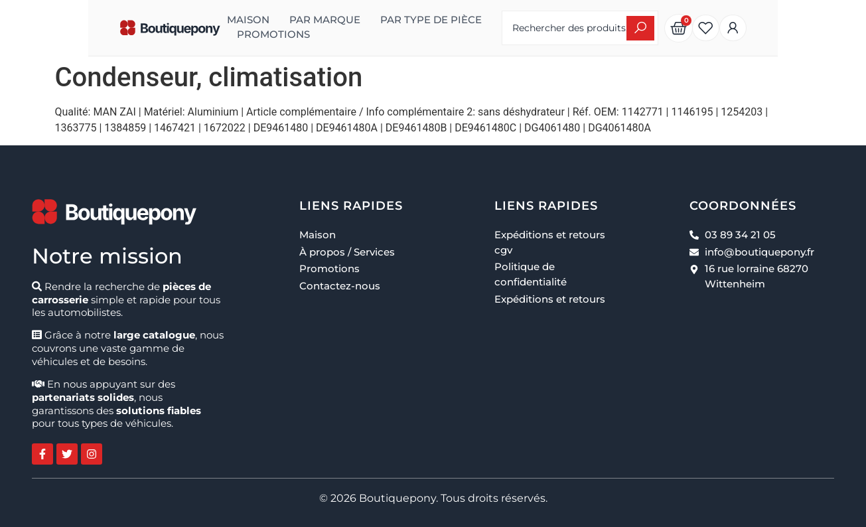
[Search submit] (704, 28)
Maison (190, 20)
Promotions (215, 34)
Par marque (266, 20)
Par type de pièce (372, 20)
